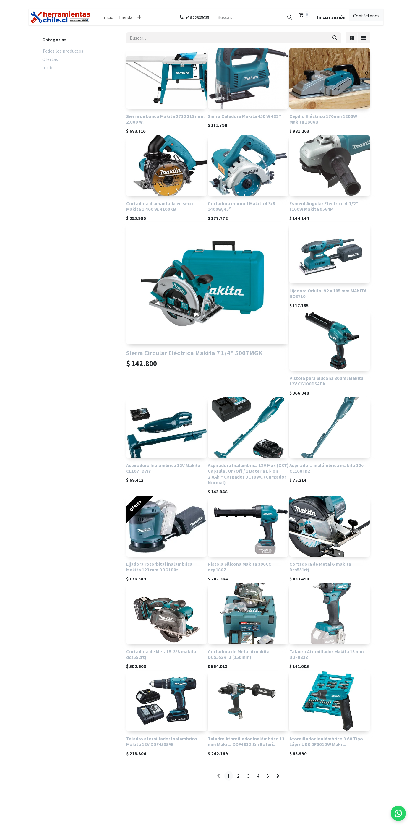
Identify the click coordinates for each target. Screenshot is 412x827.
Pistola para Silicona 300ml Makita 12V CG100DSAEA (326, 381)
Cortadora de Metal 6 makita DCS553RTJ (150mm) (239, 654)
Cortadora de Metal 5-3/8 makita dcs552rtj (161, 654)
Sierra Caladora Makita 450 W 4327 (244, 116)
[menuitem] (108, 17)
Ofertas (50, 59)
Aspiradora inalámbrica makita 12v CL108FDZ (326, 468)
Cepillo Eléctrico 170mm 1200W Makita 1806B (323, 119)
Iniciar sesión (331, 17)
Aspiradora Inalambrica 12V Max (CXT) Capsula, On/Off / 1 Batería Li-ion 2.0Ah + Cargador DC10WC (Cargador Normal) (248, 474)
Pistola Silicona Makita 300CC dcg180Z (239, 567)
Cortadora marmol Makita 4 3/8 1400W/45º (241, 206)
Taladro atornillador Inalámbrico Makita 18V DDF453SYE (161, 741)
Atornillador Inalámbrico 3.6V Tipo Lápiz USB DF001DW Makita (326, 741)
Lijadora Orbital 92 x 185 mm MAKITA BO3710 (327, 293)
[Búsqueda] (289, 17)
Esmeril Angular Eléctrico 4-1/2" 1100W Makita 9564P (323, 206)
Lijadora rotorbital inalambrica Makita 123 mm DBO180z (159, 567)
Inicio (47, 67)
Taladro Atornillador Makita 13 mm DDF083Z (326, 654)
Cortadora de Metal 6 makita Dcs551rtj (320, 567)
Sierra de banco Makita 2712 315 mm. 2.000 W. (165, 119)
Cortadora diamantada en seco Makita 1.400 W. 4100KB (159, 206)
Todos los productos (62, 51)
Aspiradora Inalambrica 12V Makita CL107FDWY (163, 468)
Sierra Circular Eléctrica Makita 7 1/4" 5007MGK (194, 352)
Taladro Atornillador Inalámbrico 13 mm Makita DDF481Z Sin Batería (246, 741)
